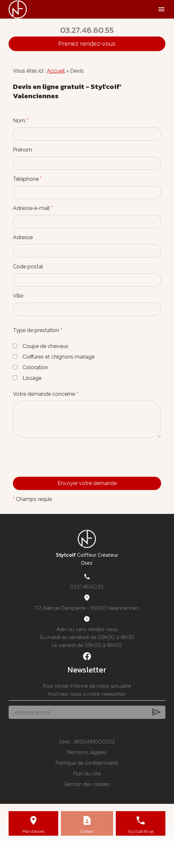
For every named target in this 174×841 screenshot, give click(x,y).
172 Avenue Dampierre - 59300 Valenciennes (87, 608)
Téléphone (27, 179)
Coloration (30, 367)
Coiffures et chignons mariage (54, 357)
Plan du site (87, 773)
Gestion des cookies (87, 784)
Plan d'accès (33, 831)
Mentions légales (87, 752)
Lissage (27, 378)
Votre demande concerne (45, 394)
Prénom (22, 150)
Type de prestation (37, 330)
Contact (87, 831)
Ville (18, 296)
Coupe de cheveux (40, 346)
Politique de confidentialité (87, 763)
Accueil (56, 71)
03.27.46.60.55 (87, 30)
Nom (20, 120)
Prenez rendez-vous (86, 43)
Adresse (23, 237)
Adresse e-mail (33, 208)
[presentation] (63, 470)
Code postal (28, 266)
